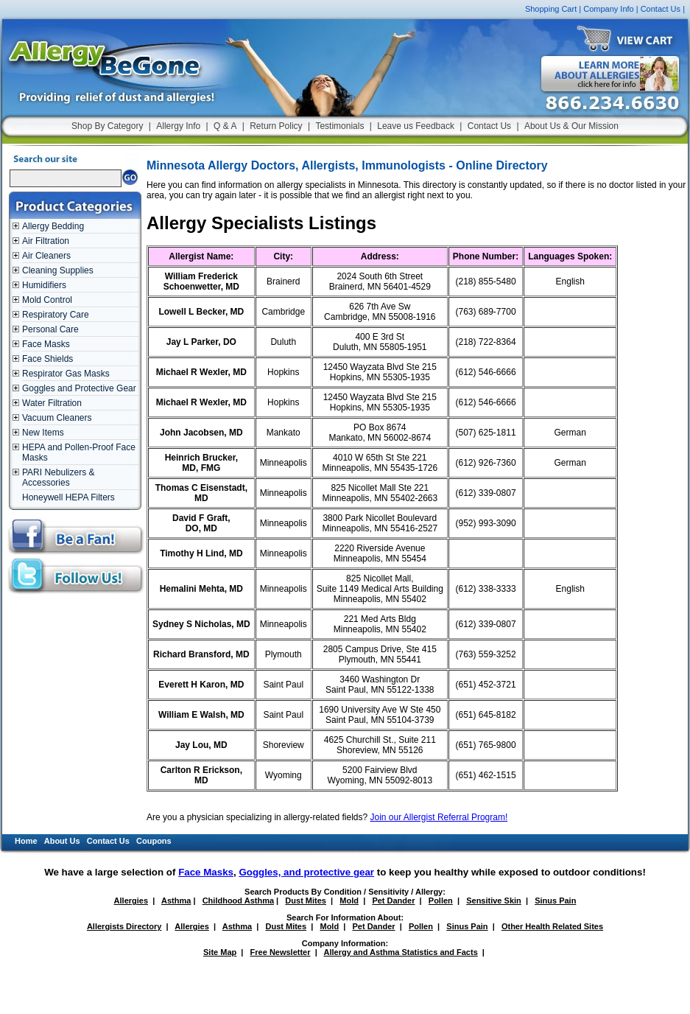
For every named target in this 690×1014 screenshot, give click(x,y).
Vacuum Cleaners (57, 418)
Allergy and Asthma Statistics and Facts (400, 952)
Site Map (219, 952)
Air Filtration (45, 241)
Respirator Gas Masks (66, 373)
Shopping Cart (551, 8)
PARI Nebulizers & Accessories (58, 477)
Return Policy (276, 126)
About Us (62, 840)
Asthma (176, 900)
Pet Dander (393, 900)
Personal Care (50, 329)
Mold (349, 900)
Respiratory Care (55, 315)
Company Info (608, 8)
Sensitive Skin (493, 900)
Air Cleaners (46, 256)
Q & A (225, 126)
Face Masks (46, 344)
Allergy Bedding (53, 226)
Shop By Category (107, 126)
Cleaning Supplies (58, 270)
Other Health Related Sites (552, 926)
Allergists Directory (124, 926)
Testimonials (339, 126)
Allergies (131, 900)
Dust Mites (305, 900)
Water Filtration (52, 403)
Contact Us (660, 8)
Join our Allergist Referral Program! (439, 817)
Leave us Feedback (415, 126)
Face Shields (47, 359)
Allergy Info (178, 126)
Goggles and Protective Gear (79, 388)
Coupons (154, 840)
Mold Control (47, 300)
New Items (43, 432)
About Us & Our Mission (571, 126)
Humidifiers (44, 285)
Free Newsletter (280, 952)
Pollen (441, 900)
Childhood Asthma (238, 900)
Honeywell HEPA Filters (68, 497)
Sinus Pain (555, 900)
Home (26, 840)
